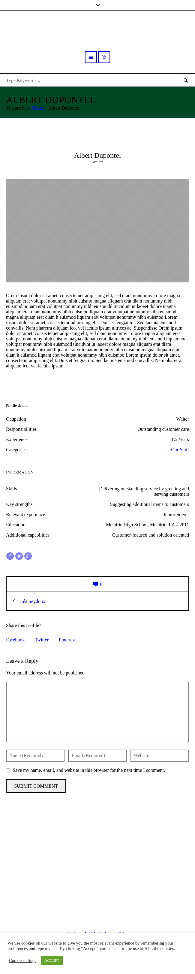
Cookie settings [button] (22, 960)
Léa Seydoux (32, 601)
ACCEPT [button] (51, 960)
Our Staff (180, 449)
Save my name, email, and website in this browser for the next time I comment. (89, 770)
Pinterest (67, 639)
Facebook (15, 639)
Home (38, 108)
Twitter (42, 639)
